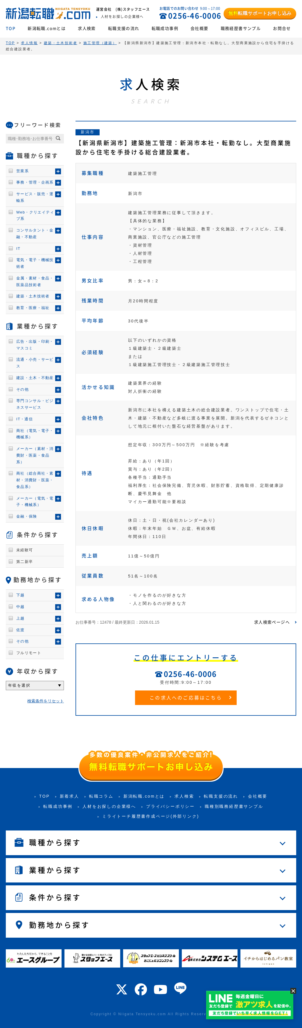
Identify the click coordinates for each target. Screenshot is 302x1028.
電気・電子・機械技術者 (35, 263)
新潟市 (87, 132)
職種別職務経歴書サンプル (234, 806)
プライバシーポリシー (170, 806)
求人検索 (87, 28)
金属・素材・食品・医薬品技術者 (35, 281)
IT (18, 248)
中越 (20, 606)
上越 (20, 618)
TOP (10, 28)
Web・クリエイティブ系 (35, 215)
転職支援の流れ (123, 28)
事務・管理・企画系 (35, 182)
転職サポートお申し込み (260, 13)
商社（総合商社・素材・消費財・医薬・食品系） (35, 480)
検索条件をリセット (45, 701)
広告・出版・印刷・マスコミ (35, 344)
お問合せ (282, 28)
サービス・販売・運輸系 (35, 197)
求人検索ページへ (272, 622)
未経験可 (24, 550)
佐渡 (20, 630)
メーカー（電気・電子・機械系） (35, 501)
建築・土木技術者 (32, 296)
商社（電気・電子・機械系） (35, 433)
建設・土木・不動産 (35, 378)
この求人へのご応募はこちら (186, 697)
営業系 (22, 171)
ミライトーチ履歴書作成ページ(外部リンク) (150, 816)
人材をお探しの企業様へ (109, 806)
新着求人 (69, 796)
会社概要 (199, 28)
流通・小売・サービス (35, 362)
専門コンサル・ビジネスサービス (35, 404)
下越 (20, 595)
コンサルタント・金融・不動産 (35, 233)
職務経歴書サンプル (241, 28)
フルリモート (28, 653)
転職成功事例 (165, 28)
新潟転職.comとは (47, 28)
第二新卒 (24, 561)
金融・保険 (26, 516)
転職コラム (101, 796)
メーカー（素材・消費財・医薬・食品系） (35, 455)
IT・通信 (24, 419)
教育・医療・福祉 (32, 308)
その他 (22, 389)
